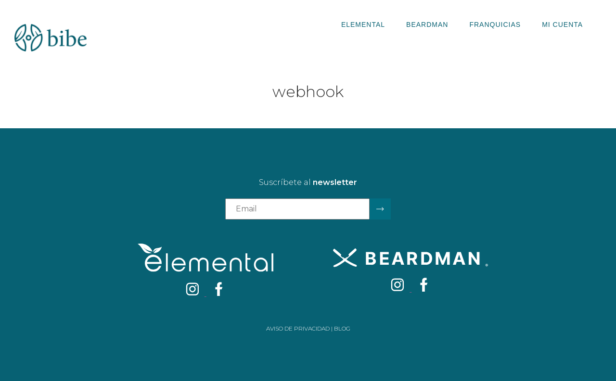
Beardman (427, 24)
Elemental (363, 24)
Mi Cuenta (562, 24)
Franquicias (495, 24)
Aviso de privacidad (298, 328)
